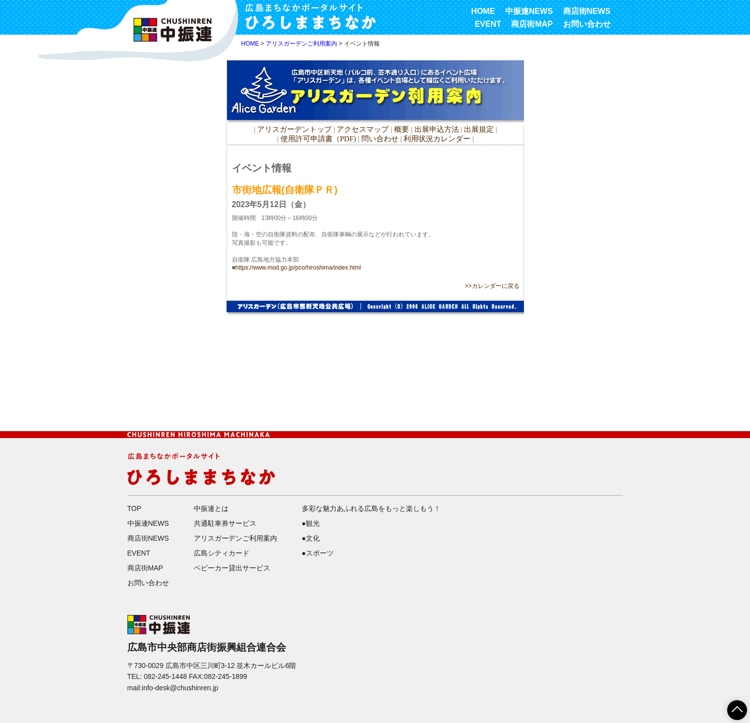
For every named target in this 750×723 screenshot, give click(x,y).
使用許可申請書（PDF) (318, 139)
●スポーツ (318, 553)
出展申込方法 (436, 129)
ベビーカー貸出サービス (232, 568)
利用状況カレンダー (437, 139)
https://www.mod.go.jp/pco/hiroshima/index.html (298, 267)
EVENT (488, 24)
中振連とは (211, 508)
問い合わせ (380, 139)
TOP (134, 508)
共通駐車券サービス (225, 523)
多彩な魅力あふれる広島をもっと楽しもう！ (371, 508)
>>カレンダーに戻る (491, 285)
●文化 (311, 538)
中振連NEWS (529, 11)
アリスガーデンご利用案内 (301, 43)
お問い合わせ (587, 24)
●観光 (311, 523)
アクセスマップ (364, 129)
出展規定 (479, 129)
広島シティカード (221, 553)
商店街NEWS (587, 11)
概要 (401, 129)
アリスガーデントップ (294, 129)
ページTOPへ (731, 706)
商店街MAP (532, 24)
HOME (483, 11)
